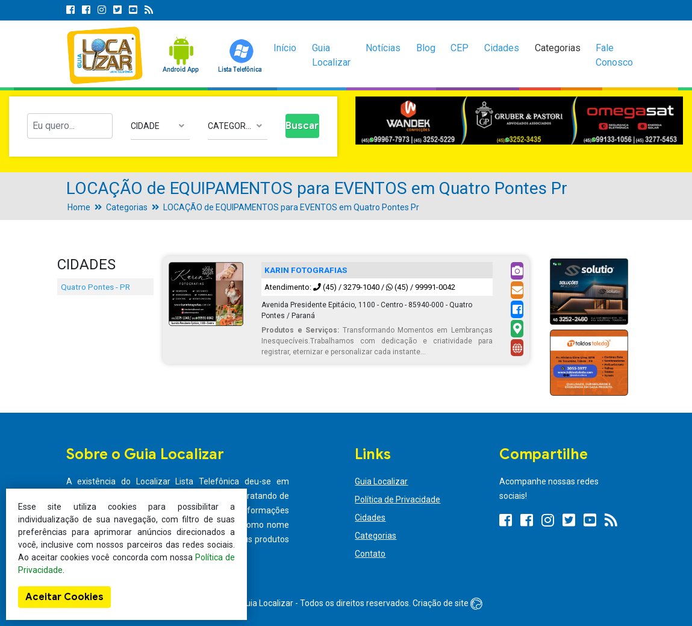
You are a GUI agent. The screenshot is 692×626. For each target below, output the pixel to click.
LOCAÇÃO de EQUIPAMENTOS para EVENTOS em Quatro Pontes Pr (291, 207)
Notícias (383, 48)
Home (78, 207)
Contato (370, 554)
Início (284, 48)
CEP (459, 48)
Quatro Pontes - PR (95, 287)
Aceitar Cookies (64, 597)
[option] (519, 120)
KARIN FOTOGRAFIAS (305, 270)
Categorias (558, 48)
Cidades (501, 48)
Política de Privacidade (397, 499)
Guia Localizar (331, 55)
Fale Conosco (614, 55)
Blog (425, 48)
